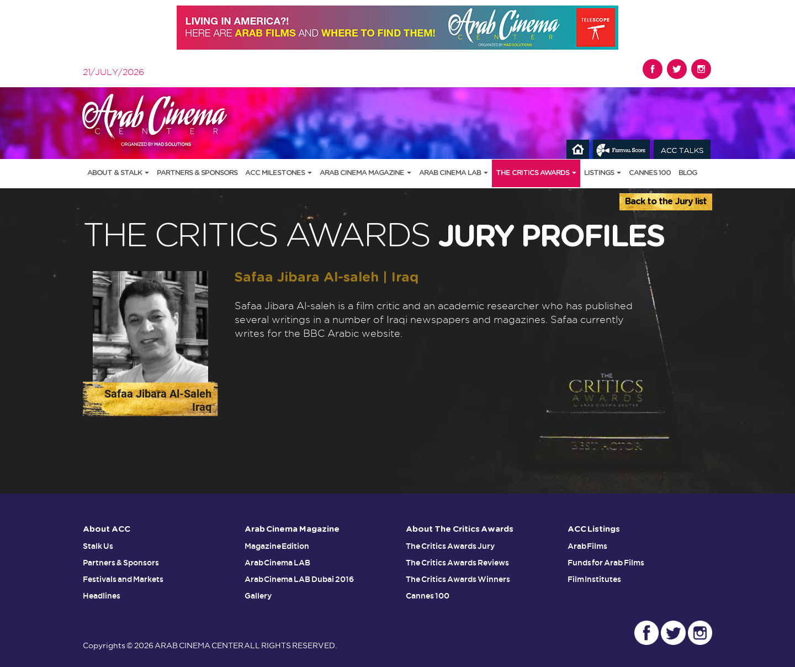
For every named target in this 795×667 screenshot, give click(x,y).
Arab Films (588, 546)
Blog (688, 173)
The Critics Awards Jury (450, 546)
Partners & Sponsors (197, 173)
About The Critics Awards (459, 529)
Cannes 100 (650, 173)
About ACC (106, 529)
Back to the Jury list (666, 201)
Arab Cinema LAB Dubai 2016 (299, 579)
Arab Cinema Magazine (365, 173)
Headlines (101, 595)
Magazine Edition (277, 546)
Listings (602, 173)
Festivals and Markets (123, 579)
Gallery (258, 595)
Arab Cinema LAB (453, 173)
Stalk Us (98, 546)
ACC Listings (594, 529)
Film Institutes (595, 579)
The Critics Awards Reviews (457, 562)
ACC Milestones (278, 173)
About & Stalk (118, 173)
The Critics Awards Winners (458, 579)
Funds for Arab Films (606, 562)
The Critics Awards (536, 173)
